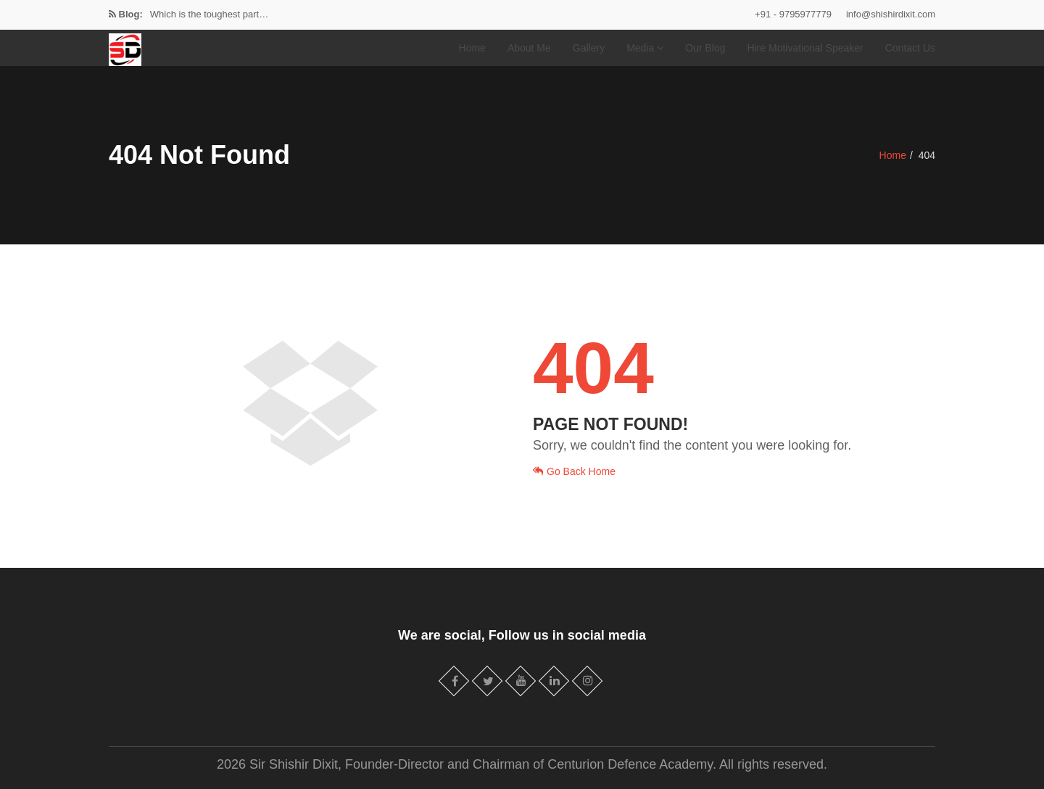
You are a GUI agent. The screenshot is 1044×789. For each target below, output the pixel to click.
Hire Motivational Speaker (805, 48)
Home (472, 48)
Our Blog (705, 48)
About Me (529, 48)
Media (644, 48)
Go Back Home (574, 471)
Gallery (589, 48)
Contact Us (910, 48)
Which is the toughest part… (209, 14)
